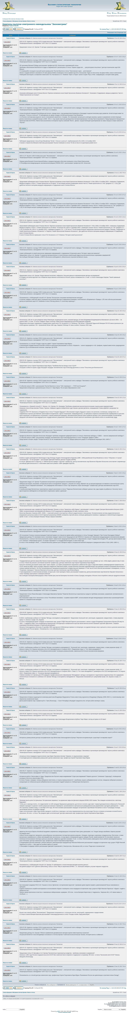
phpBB (58, 1011)
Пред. (107, 29)
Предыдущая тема (112, 32)
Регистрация (12, 13)
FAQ (109, 13)
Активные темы (20, 18)
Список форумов (7, 21)
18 (122, 29)
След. (124, 29)
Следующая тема (121, 32)
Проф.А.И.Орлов (13, 25)
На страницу (103, 29)
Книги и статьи (31, 21)
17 (120, 29)
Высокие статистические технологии (64, 5)
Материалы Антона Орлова (19, 21)
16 (118, 29)
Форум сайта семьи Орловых (64, 6)
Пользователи (122, 13)
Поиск (114, 13)
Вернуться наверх (7, 53)
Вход (5, 13)
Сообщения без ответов (9, 18)
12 (112, 29)
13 (113, 29)
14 (115, 29)
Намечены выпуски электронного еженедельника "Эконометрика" (35, 24)
